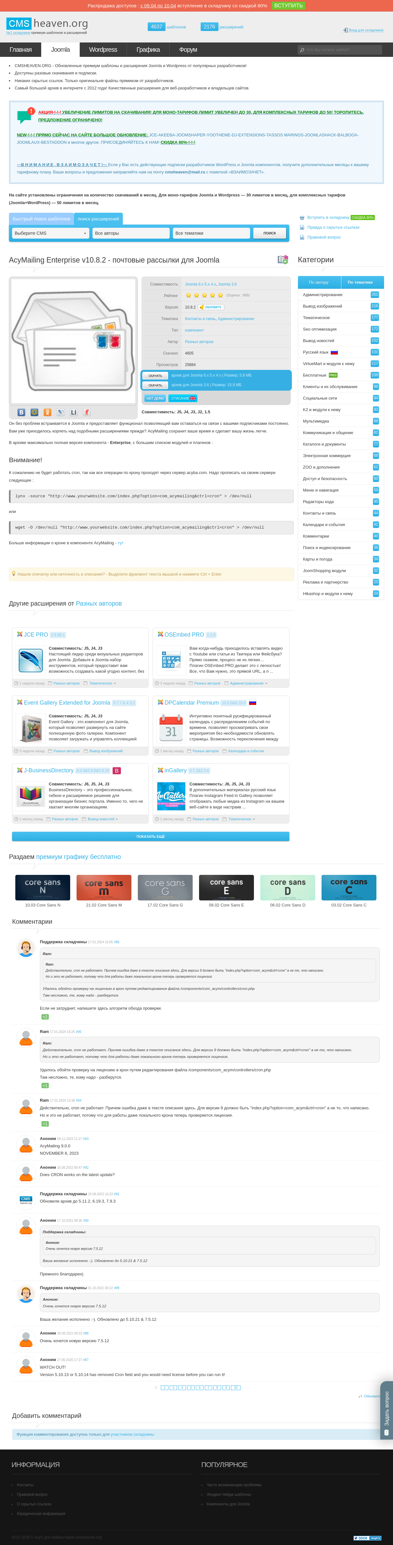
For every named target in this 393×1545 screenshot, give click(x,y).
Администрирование (236, 319)
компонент (194, 330)
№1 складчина (18, 32)
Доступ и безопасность (341, 478)
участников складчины (132, 1434)
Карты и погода (341, 559)
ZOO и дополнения (341, 467)
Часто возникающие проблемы (234, 1485)
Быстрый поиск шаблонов (41, 218)
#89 (116, 1288)
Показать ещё (151, 836)
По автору (319, 282)
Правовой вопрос (324, 237)
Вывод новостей (101, 819)
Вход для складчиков (363, 30)
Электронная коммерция (341, 455)
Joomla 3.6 (227, 284)
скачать (155, 375)
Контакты (25, 1485)
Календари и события (246, 751)
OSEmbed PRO (184, 634)
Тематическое (100, 683)
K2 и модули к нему (341, 409)
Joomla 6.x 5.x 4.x (200, 284)
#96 (116, 942)
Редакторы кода (341, 501)
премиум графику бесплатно (78, 856)
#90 (86, 1220)
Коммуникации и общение (341, 432)
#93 (86, 1139)
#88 (86, 1333)
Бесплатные (341, 375)
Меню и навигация (341, 490)
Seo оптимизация (341, 329)
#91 (116, 1194)
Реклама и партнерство (341, 582)
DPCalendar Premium (192, 703)
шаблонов (167, 27)
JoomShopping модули (341, 570)
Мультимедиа (341, 421)
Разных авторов (199, 342)
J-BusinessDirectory (49, 770)
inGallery (176, 770)
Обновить (372, 1396)
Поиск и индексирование (341, 547)
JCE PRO (36, 634)
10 (235, 1387)
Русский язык (341, 352)
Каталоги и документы (341, 444)
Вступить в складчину (341, 217)
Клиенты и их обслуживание (341, 386)
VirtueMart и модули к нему (341, 363)
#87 (86, 1360)
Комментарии (341, 536)
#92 (86, 1167)
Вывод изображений (106, 751)
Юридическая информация (41, 1513)
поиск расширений (98, 218)
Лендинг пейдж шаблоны (229, 1494)
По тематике (360, 282)
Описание (182, 398)
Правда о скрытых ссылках (334, 227)
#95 (78, 1032)
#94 (78, 1100)
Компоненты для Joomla (228, 1504)
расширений (222, 26)
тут (121, 542)
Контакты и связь (200, 319)
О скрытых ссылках (34, 1504)
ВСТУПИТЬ (288, 6)
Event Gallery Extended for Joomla (67, 703)
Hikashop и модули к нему (341, 593)
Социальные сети (341, 398)
